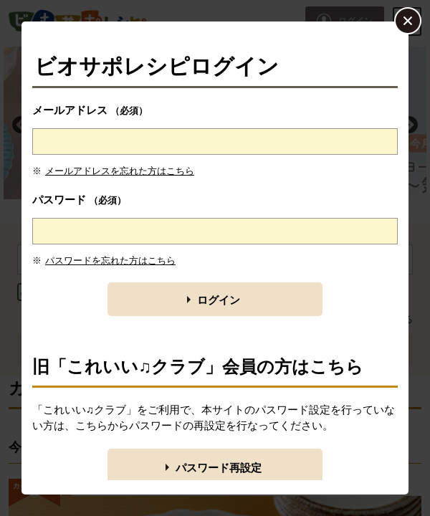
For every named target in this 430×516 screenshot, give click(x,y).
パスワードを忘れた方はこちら (110, 260)
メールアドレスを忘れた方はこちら (119, 171)
